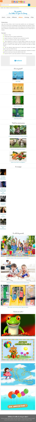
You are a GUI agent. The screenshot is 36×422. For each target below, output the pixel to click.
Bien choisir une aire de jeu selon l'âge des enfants (18, 306)
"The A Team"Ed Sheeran (3, 203)
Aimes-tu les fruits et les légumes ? (18, 162)
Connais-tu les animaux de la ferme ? (18, 149)
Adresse (7, 7)
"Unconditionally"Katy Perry (3, 215)
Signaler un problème (21, 419)
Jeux (4, 7)
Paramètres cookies (28, 419)
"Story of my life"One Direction (3, 227)
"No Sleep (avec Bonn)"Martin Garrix (3, 177)
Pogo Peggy (18, 81)
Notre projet (10, 419)
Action (8, 17)
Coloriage (27, 17)
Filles (32, 17)
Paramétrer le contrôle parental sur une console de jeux (18, 282)
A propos (5, 419)
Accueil (2, 7)
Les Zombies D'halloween (18, 93)
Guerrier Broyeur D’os (18, 105)
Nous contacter (14, 419)
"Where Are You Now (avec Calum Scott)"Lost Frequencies (3, 190)
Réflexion (14, 17)
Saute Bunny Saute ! (18, 118)
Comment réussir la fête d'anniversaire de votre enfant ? (18, 257)
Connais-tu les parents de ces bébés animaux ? (18, 136)
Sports (3, 17)
